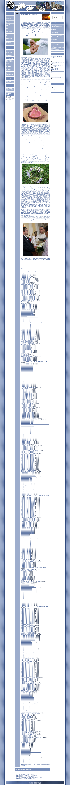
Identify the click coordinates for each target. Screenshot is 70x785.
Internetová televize (54, 32)
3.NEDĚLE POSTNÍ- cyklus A (26, 590)
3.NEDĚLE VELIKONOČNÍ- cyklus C (28, 639)
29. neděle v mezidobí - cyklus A (27, 367)
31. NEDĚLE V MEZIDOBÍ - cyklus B (28, 326)
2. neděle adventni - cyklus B (26, 359)
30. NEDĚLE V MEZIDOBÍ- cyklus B (27, 428)
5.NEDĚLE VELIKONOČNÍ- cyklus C (28, 637)
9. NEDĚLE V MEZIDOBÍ (25, 559)
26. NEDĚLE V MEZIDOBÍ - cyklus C (28, 503)
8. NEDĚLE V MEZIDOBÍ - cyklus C (27, 309)
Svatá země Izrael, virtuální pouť (56, 35)
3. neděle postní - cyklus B (26, 347)
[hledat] (57, 17)
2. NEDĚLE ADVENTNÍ (25, 537)
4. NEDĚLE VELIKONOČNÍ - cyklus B (28, 436)
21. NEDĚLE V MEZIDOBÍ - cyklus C (28, 508)
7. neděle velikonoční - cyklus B (27, 340)
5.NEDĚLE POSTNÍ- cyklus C (26, 643)
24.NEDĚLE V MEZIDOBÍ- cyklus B (27, 667)
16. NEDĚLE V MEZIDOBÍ (26, 553)
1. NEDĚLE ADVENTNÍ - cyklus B (27, 449)
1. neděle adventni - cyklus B (26, 360)
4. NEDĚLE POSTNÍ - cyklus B (26, 438)
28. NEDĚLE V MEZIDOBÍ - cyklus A (27, 455)
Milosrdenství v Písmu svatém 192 (27, 624)
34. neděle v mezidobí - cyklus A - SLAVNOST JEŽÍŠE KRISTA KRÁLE (34, 361)
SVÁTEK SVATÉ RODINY (25, 535)
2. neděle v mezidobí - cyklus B (26, 352)
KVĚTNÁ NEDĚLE (24, 303)
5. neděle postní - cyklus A (26, 389)
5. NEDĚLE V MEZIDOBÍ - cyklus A (27, 484)
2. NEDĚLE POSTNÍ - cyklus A (26, 481)
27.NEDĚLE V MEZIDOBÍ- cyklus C (27, 614)
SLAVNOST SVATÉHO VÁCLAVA (27, 718)
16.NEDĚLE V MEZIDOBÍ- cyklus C (27, 623)
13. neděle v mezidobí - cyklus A (27, 378)
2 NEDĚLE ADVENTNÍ (25, 761)
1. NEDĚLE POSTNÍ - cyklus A (26, 277)
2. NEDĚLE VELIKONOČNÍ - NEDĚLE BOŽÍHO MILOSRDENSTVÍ (33, 567)
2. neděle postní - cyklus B (26, 348)
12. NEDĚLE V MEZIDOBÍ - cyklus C (28, 516)
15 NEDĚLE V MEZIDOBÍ (25, 729)
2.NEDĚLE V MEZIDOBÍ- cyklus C (27, 650)
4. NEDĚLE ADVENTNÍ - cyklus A (27, 285)
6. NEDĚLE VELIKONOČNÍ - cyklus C (28, 519)
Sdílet (22, 268)
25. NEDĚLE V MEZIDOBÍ (26, 546)
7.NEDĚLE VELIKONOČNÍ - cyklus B (28, 684)
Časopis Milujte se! (54, 25)
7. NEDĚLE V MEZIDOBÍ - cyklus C (27, 310)
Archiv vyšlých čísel (9, 90)
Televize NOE (53, 29)
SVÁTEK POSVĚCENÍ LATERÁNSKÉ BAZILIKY (30, 712)
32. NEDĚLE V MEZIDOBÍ (26, 541)
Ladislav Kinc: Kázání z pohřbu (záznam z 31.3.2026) (25, 774)
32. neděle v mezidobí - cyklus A (27, 364)
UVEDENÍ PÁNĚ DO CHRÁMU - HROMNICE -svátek (31, 485)
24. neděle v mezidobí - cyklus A (27, 371)
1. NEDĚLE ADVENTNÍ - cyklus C (27, 321)
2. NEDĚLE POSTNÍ (24, 276)
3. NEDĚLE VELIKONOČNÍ (26, 385)
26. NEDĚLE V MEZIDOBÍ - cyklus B (28, 331)
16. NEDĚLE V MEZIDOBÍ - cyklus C (28, 291)
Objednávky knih (9, 55)
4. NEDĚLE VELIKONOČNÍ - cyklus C (28, 297)
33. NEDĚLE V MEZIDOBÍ (26, 540)
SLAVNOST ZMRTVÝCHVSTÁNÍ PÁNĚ (28, 271)
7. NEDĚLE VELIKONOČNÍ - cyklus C (28, 296)
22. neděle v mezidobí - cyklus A (27, 373)
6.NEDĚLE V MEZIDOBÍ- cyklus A (27, 278)
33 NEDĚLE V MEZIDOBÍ (25, 711)
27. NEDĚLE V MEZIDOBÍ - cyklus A (27, 456)
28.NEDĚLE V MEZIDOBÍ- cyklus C (27, 613)
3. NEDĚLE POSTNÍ (24, 573)
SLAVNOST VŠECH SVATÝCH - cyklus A (28, 453)
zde (12, 96)
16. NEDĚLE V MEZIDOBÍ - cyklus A (27, 465)
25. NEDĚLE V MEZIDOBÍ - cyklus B (28, 332)
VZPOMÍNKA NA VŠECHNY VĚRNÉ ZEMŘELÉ (30, 713)
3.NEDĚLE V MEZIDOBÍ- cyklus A (27, 597)
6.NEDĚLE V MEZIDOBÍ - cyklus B (27, 697)
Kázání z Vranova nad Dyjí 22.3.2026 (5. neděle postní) (25, 778)
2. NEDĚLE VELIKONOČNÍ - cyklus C (28, 299)
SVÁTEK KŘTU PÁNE (25, 580)
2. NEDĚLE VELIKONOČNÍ (26, 386)
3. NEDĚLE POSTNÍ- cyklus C (26, 410)
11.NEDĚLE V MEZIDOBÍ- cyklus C (27, 630)
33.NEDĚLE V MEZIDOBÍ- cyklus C (27, 608)
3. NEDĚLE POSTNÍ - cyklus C (26, 306)
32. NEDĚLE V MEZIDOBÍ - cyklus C (28, 497)
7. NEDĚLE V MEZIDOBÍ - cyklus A (27, 483)
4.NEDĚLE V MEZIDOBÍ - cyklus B (27, 699)
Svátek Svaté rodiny (24, 354)
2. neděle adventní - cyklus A (26, 401)
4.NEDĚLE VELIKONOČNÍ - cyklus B (28, 687)
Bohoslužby (8, 19)
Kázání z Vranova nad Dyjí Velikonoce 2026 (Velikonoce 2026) (26, 775)
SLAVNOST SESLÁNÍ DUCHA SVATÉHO (28, 471)
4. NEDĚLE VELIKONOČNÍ (26, 384)
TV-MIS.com (45, 1)
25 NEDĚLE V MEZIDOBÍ (25, 719)
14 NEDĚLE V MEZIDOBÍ (25, 730)
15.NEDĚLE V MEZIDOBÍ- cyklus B (27, 676)
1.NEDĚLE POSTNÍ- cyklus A (26, 592)
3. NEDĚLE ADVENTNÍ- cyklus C (27, 421)
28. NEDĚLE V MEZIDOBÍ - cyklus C (28, 501)
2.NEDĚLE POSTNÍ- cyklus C (26, 646)
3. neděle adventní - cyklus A (26, 400)
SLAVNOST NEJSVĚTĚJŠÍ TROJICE (28, 295)
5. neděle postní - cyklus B (26, 345)
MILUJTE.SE (58, 1)
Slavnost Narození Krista (25, 355)
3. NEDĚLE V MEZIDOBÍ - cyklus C (27, 314)
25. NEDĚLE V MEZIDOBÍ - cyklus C (28, 504)
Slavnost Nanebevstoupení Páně (27, 341)
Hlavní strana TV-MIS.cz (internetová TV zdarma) (9, 61)
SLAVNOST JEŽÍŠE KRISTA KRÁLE (27, 658)
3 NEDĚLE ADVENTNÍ (25, 760)
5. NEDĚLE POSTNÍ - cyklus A (26, 478)
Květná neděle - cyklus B (25, 344)
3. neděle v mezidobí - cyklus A (26, 397)
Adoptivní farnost (9, 22)
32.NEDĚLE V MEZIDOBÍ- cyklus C (27, 609)
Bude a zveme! (8, 18)
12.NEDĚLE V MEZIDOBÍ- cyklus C (27, 629)
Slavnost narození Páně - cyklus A (27, 284)
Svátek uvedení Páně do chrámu (27, 313)
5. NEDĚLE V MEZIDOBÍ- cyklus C (27, 415)
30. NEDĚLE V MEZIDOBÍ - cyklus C (28, 499)
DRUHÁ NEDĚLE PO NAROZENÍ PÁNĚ (28, 703)
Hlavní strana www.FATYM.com (9, 16)
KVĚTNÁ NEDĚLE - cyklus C (26, 642)
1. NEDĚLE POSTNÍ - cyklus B (26, 440)
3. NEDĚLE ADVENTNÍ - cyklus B (27, 447)
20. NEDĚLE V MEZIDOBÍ (26, 550)
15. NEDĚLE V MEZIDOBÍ (26, 554)
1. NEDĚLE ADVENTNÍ (25, 538)
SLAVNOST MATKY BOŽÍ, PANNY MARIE (29, 600)
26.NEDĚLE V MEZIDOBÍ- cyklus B (27, 665)
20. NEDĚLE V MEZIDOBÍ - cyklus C (28, 509)
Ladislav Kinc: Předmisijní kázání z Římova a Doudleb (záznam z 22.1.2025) (29, 777)
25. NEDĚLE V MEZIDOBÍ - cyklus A (27, 458)
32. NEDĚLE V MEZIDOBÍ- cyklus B (27, 427)
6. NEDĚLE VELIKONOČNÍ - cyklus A (28, 473)
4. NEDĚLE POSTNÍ (24, 572)
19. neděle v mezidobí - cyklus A (27, 375)
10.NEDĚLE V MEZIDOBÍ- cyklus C (27, 631)
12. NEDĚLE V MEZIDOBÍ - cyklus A (27, 468)
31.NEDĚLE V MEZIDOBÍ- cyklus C (27, 610)
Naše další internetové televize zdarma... (9, 74)
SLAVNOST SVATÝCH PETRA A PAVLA (28, 731)
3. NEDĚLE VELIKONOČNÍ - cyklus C (28, 298)
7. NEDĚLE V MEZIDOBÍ (25, 749)
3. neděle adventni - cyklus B (26, 358)
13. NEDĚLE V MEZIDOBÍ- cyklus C (27, 403)
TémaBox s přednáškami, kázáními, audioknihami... (57, 41)
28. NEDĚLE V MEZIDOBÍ (26, 544)
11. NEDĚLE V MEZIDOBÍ (26, 557)
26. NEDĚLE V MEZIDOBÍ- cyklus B (27, 429)
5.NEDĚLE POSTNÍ (24, 273)
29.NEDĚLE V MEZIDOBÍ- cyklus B (27, 663)
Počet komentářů (43, 764)
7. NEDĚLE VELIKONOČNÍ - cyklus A (28, 472)
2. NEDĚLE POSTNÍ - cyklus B (26, 439)
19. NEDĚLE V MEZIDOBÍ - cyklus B (28, 335)
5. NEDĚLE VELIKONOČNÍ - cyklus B (28, 435)
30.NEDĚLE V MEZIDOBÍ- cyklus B (27, 662)
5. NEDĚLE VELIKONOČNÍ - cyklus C (28, 520)
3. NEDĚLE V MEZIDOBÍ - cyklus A (27, 281)
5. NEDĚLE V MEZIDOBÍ (25, 576)
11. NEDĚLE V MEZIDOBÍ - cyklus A (27, 469)
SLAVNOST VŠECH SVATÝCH (26, 661)
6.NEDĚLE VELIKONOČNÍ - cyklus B (28, 685)
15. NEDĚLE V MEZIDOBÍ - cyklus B (28, 337)
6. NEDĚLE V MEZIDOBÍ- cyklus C (27, 414)
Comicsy (7, 53)
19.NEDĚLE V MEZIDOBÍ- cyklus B (27, 672)
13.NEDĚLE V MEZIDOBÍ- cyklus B (27, 678)
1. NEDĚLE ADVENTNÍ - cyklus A (27, 288)
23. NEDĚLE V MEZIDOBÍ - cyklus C (28, 506)
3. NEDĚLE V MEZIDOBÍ (25, 578)
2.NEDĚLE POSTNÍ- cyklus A (26, 591)
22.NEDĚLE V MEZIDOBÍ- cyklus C (27, 619)
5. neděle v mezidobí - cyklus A (26, 395)
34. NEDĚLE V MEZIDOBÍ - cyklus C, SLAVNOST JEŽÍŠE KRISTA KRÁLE (35, 495)
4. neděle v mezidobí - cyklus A (26, 396)
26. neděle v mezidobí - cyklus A (27, 369)
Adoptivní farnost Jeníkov (55, 44)
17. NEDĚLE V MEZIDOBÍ (26, 552)
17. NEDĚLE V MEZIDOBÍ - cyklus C (28, 512)
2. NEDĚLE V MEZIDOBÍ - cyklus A (27, 487)
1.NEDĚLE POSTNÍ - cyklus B (26, 696)
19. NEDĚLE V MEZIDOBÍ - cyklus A (27, 463)
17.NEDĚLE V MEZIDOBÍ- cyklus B (27, 674)
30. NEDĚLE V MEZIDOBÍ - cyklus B (28, 327)
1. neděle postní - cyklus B (26, 349)
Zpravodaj (8, 24)
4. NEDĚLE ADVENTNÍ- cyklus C (27, 420)
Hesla (7, 28)
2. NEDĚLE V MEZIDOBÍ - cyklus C (27, 315)
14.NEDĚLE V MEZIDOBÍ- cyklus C (27, 627)
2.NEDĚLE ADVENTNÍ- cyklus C (27, 656)
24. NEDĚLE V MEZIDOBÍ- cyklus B (27, 430)
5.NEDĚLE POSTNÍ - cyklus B (26, 692)
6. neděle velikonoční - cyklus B (27, 342)
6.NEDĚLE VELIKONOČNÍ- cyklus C (28, 636)
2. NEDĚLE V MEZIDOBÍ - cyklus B (27, 443)
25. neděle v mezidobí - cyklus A (27, 370)
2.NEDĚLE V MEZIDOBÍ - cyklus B (27, 701)
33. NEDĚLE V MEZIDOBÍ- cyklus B (27, 426)
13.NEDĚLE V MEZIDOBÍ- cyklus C (27, 628)
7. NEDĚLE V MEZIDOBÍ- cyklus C (27, 413)
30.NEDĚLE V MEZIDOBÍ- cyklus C (27, 611)
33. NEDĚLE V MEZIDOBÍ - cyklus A (27, 451)
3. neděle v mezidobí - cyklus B (26, 351)
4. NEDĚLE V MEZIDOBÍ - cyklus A (27, 280)
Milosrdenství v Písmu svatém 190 (27, 626)
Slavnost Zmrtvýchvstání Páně (26, 742)
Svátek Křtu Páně (24, 316)
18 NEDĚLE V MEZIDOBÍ (25, 726)
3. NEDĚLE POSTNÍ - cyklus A (26, 275)
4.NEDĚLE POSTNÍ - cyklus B (26, 693)
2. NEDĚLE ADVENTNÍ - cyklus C (27, 320)
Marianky (7, 32)
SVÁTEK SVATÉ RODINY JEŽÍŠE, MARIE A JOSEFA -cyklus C (33, 653)
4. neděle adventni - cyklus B (26, 357)
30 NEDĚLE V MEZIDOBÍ (25, 714)
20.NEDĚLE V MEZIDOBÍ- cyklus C (27, 620)
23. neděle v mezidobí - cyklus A (27, 372)
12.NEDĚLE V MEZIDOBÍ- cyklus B (27, 679)
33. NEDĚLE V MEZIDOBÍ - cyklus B (28, 324)
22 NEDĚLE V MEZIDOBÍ (25, 722)
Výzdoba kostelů (9, 38)
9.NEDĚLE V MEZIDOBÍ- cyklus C (27, 632)
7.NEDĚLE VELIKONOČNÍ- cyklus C (28, 635)
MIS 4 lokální (8, 69)
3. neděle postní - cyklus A (26, 390)
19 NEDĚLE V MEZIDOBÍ (25, 725)
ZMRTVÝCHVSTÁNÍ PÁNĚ (26, 641)
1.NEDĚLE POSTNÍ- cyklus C (26, 647)
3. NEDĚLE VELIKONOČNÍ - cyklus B (28, 437)
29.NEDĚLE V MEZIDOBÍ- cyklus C (27, 612)
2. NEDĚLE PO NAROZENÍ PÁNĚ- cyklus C (29, 418)
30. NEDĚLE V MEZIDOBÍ (26, 542)
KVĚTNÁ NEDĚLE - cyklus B (26, 570)
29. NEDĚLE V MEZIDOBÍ (26, 543)
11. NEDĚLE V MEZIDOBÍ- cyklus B (27, 433)
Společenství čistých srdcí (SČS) (56, 26)
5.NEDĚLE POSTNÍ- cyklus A (26, 588)
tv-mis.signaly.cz (10, 98)
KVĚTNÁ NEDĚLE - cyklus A (26, 272)
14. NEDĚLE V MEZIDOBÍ (26, 555)
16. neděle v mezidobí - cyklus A (27, 376)
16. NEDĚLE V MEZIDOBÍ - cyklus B (28, 336)
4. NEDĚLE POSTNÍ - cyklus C (26, 305)
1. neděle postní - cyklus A (26, 392)
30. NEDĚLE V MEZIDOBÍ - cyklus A (27, 454)
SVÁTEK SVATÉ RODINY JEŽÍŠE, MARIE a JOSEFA (31, 581)
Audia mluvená (8, 72)
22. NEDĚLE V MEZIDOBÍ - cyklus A (27, 461)
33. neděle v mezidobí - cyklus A (27, 363)
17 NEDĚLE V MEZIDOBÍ (25, 727)
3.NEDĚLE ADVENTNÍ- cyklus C (27, 655)
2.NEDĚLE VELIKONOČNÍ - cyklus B (28, 689)
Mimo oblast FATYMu (9, 37)
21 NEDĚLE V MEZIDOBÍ (25, 723)
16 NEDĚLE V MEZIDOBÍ (25, 728)
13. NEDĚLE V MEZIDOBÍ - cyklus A (27, 467)
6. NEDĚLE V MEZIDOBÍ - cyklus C (27, 311)
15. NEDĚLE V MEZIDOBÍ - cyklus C (28, 292)
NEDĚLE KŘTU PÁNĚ (25, 488)
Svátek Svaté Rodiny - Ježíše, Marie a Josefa (29, 317)
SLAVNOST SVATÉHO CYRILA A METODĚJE (29, 677)
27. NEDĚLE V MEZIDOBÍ (26, 545)
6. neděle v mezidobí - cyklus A (26, 394)
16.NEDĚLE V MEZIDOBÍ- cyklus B (27, 675)
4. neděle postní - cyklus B (26, 346)
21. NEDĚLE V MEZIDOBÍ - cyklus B (28, 334)
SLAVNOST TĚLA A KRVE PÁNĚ (27, 681)
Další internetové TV (54, 33)
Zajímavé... (8, 35)
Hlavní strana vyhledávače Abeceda (10, 82)
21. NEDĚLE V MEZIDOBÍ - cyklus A (27, 462)
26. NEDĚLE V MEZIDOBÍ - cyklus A (27, 457)
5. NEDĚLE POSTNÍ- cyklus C (26, 408)
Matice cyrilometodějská (55, 36)
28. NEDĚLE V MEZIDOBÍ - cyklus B (28, 329)
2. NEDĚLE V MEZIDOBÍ (25, 282)
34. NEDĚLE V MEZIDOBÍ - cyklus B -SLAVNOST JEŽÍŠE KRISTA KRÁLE (35, 322)
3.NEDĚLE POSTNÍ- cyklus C (26, 645)
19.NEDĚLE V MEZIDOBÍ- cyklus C (27, 621)
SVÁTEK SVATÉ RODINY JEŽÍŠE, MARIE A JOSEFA (31, 490)
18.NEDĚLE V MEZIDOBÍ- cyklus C (27, 622)
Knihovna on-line (9, 52)
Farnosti (7, 21)
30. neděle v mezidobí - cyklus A (27, 366)
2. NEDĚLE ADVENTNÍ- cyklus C (27, 422)
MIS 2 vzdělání (8, 66)
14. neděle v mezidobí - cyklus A (27, 377)
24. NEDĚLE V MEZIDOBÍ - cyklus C (28, 505)
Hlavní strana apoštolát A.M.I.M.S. (9, 50)
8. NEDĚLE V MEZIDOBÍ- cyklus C (27, 412)
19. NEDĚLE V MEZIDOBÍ (26, 551)
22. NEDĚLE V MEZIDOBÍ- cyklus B (27, 431)
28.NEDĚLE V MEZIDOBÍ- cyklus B (27, 664)
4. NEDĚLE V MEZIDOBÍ (25, 577)
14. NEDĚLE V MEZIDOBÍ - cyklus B (28, 338)
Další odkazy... (53, 51)
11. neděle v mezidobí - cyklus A (27, 379)
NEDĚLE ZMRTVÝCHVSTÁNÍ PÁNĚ (28, 569)
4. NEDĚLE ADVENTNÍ (25, 536)
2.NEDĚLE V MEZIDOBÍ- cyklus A (27, 598)
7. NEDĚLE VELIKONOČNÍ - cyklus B (28, 434)
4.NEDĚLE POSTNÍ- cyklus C (26, 644)
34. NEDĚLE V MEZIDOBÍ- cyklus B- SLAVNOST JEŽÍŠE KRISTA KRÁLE (35, 424)
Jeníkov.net (53, 43)
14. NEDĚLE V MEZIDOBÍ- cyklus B (27, 432)
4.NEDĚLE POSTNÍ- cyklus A (26, 589)
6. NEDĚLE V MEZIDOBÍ (25, 750)
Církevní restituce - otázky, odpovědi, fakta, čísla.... (57, 48)
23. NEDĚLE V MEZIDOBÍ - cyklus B (28, 333)
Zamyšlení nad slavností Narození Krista (28, 356)
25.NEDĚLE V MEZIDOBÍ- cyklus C (27, 616)
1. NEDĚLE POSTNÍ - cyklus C (26, 308)
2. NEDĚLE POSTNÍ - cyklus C (26, 307)
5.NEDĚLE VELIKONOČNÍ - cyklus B (28, 686)
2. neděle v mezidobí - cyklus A (26, 398)
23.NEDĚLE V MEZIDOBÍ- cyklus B (27, 668)
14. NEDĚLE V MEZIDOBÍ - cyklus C (28, 293)
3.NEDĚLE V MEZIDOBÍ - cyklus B (27, 700)
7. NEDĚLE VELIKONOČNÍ (26, 381)
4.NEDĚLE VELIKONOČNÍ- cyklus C (28, 638)
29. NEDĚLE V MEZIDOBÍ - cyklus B (28, 328)
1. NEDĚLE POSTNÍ (24, 575)
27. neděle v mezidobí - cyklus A (27, 368)
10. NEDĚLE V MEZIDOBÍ (26, 558)
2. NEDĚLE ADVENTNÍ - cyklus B (27, 448)
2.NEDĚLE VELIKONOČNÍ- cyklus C (28, 640)
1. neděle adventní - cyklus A (26, 402)
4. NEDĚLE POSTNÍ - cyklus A (26, 274)
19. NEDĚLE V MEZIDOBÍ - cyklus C (28, 290)
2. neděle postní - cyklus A (26, 391)
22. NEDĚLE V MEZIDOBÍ (26, 548)
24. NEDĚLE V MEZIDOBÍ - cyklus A (27, 459)
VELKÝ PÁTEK (23, 302)
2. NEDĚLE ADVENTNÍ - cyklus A (27, 287)
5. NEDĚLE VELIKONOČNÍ (26, 383)
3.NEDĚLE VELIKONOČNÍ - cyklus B (28, 688)
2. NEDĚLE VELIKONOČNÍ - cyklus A (28, 475)
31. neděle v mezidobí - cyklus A (27, 365)
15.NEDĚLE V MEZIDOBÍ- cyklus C (27, 625)
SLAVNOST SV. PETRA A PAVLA (27, 294)
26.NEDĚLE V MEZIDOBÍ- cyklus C (27, 615)
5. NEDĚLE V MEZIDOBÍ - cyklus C (27, 312)
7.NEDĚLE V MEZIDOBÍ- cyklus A (27, 593)
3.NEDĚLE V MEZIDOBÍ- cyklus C (27, 649)
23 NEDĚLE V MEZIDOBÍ (25, 721)
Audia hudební (8, 70)
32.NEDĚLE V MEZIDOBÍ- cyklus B (27, 660)
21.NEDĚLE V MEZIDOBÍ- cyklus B (27, 670)
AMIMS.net (37, 1)
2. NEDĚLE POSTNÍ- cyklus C (26, 411)
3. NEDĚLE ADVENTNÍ (25, 583)
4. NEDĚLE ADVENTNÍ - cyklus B (27, 446)
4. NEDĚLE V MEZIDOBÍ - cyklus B (27, 442)
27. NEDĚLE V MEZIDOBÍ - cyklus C (28, 502)
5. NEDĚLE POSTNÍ (24, 571)
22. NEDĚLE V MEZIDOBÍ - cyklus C (28, 507)
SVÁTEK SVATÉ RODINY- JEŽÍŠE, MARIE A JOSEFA (31, 419)
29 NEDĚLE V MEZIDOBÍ (25, 715)
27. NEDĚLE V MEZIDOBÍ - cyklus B (28, 330)
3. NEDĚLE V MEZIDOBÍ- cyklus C (27, 416)
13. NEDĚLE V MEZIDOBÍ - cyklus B (28, 339)
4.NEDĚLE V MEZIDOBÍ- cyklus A (27, 596)
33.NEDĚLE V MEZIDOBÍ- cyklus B (27, 659)
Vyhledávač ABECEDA (55, 49)
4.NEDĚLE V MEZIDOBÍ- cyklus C (27, 648)
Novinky (7, 63)
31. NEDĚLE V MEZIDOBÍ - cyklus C (28, 498)
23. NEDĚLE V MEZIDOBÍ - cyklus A (27, 460)
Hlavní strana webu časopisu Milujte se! (9, 89)
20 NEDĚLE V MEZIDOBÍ (25, 724)
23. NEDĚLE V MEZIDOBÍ (26, 547)
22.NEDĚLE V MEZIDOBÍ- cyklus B (27, 669)
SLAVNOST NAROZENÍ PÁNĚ (26, 582)
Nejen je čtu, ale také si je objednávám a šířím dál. (55, 77)
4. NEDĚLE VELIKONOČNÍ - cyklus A (28, 474)
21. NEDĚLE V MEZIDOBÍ (26, 549)
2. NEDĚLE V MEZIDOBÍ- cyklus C (27, 417)
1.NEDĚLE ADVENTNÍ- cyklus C (27, 657)
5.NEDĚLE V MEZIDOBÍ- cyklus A (27, 279)
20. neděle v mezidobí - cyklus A (27, 374)
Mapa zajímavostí (9, 31)
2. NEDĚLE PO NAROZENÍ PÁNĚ (27, 489)
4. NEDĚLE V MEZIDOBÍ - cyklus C (27, 531)
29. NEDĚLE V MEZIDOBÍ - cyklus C (28, 500)
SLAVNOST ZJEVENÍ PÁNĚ (26, 756)
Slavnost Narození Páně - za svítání (27, 318)
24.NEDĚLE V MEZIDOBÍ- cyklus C (27, 617)
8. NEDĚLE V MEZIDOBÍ (25, 748)
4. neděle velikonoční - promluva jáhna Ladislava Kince (31, 737)
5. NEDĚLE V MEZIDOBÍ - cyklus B (27, 441)
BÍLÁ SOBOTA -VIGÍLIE (25, 301)
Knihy (7, 34)
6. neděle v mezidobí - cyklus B (26, 350)
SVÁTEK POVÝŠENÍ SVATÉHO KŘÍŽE (28, 720)
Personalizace (8, 42)
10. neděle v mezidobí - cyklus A (27, 380)
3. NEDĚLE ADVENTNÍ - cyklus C (27, 319)
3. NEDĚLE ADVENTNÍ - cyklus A (27, 286)
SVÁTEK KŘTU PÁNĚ (25, 283)
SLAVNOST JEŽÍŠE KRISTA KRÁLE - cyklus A (29, 450)
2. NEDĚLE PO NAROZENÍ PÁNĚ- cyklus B (29, 445)
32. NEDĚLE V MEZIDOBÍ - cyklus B (28, 325)
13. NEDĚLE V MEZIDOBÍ (26, 556)
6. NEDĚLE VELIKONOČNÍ (26, 382)
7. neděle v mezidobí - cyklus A (26, 393)
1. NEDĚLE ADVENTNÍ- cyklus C (27, 423)
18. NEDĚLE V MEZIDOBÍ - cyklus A (27, 464)
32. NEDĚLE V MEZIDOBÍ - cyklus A (27, 452)
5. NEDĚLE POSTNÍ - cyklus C (26, 304)
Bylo (7, 25)
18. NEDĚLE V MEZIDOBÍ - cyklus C (28, 511)
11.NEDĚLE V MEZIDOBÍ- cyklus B (27, 680)
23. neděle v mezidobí (25, 289)
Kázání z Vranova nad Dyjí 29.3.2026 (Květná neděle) (25, 776)
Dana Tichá (25, 764)
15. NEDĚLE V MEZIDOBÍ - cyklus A (27, 466)
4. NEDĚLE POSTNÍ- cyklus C (26, 409)
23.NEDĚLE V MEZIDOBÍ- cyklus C (27, 618)
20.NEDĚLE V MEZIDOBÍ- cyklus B (27, 671)
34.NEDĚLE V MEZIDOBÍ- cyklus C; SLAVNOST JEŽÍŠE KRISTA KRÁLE (34, 606)
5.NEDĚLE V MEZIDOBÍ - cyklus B (27, 698)
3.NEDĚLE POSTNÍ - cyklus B (26, 694)
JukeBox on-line (54, 39)
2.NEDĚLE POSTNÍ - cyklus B (26, 695)
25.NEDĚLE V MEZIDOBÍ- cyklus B (27, 666)
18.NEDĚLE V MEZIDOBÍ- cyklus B (27, 673)
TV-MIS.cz (51, 1)
